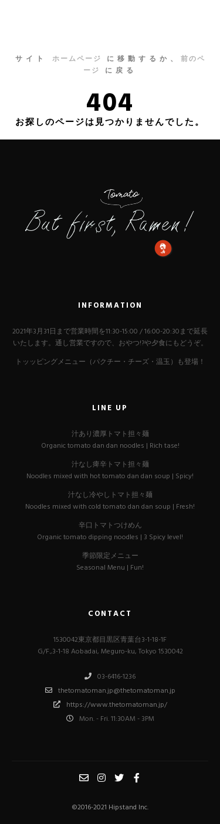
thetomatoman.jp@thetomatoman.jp (110, 690)
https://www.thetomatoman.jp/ (110, 704)
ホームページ (76, 59)
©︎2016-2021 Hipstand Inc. (110, 807)
